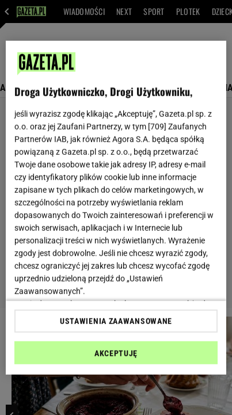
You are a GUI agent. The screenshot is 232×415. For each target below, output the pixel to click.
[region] (116, 207)
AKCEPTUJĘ (116, 353)
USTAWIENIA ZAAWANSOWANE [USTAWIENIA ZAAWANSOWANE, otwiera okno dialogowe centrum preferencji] (116, 321)
